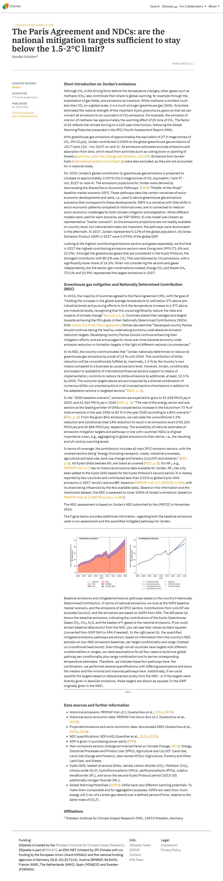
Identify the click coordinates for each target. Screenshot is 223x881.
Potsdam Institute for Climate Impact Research (90, 845)
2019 (168, 712)
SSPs (144, 188)
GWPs (114, 785)
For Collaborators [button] (192, 6)
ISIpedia (11, 6)
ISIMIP (134, 850)
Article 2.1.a (114, 315)
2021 (153, 736)
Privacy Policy (171, 850)
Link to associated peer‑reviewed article (24, 114)
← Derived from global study (33, 25)
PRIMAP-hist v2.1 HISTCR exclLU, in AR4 (94, 497)
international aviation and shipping (98, 161)
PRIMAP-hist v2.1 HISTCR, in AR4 (159, 483)
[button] (183, 64)
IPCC (175, 746)
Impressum (169, 845)
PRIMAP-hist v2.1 (77, 468)
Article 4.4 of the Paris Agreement (96, 325)
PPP (132, 741)
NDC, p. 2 (125, 402)
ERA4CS (51, 850)
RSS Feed (136, 860)
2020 (74, 731)
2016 (159, 712)
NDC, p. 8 (151, 463)
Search (155, 6)
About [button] (212, 6)
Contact (135, 855)
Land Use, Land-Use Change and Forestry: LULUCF (112, 156)
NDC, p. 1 (135, 391)
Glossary (169, 6)
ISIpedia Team (140, 845)
